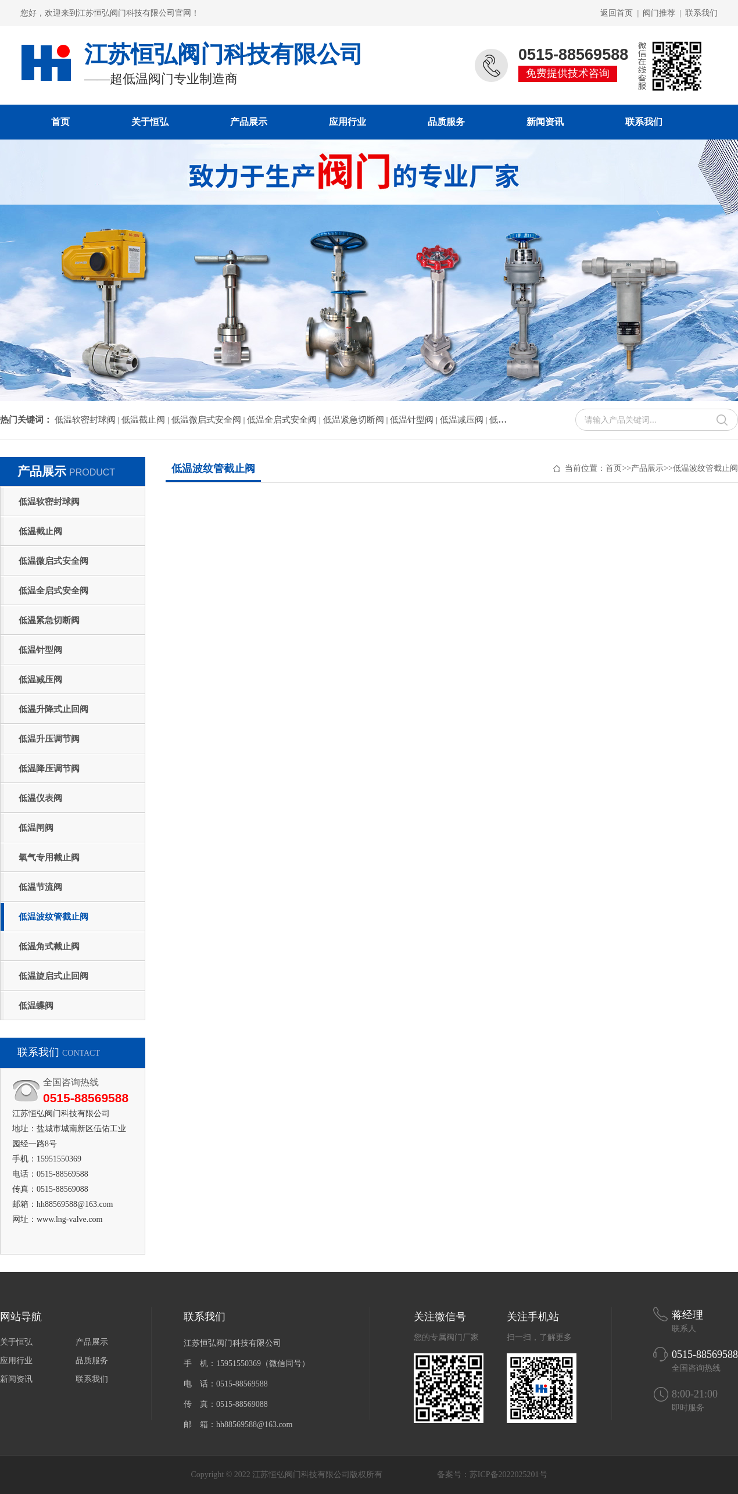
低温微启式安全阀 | (209, 419)
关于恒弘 (150, 122)
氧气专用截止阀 (49, 857)
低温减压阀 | (465, 419)
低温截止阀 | (146, 419)
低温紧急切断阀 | (357, 419)
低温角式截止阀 (49, 946)
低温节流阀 (40, 887)
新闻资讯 (545, 122)
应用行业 (347, 122)
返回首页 (616, 13)
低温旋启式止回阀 (53, 976)
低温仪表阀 (40, 798)
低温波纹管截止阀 (53, 916)
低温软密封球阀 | (88, 419)
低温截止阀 (40, 531)
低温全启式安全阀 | (285, 419)
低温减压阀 (40, 679)
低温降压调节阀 (49, 768)
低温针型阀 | (415, 419)
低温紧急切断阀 (49, 620)
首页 (60, 122)
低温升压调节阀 (49, 739)
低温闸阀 (36, 827)
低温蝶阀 (36, 1005)
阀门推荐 (659, 13)
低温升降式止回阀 (53, 709)
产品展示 (248, 122)
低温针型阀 (40, 650)
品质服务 (446, 122)
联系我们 (701, 13)
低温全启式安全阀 (53, 590)
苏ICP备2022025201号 (508, 1474)
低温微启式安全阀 (53, 561)
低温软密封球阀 (49, 501)
